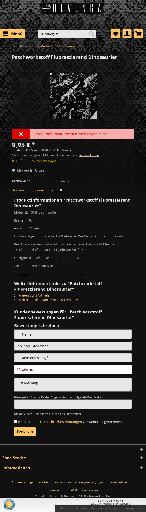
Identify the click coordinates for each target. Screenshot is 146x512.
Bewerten (39, 170)
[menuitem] (12, 33)
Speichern (25, 431)
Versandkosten (89, 155)
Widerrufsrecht (120, 482)
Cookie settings (22, 482)
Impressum (90, 490)
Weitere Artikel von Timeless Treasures (46, 300)
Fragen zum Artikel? (31, 295)
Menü (12, 33)
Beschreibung (23, 190)
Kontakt (44, 482)
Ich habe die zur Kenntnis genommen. (70, 422)
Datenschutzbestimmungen (60, 422)
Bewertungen (49, 190)
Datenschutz (57, 490)
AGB (74, 490)
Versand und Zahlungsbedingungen (80, 482)
